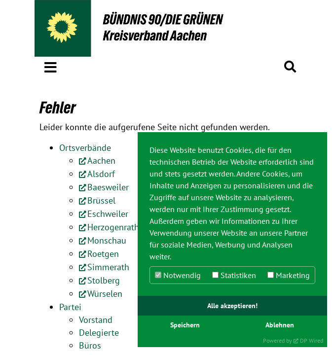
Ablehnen (279, 324)
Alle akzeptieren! (232, 305)
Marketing (288, 275)
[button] (50, 65)
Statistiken (234, 275)
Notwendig (178, 275)
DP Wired (311, 340)
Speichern (185, 324)
